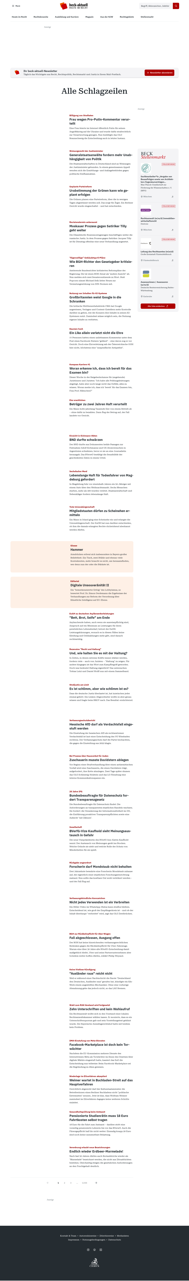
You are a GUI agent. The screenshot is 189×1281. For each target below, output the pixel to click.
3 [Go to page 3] (71, 1183)
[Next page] (96, 1183)
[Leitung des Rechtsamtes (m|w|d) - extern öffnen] (172, 260)
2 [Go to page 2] (64, 1183)
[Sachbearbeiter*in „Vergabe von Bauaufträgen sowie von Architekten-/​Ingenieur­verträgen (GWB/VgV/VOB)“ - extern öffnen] (172, 197)
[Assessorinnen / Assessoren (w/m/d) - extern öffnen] (172, 297)
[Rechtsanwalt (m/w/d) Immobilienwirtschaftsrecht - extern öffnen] (172, 230)
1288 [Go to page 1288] (84, 1183)
